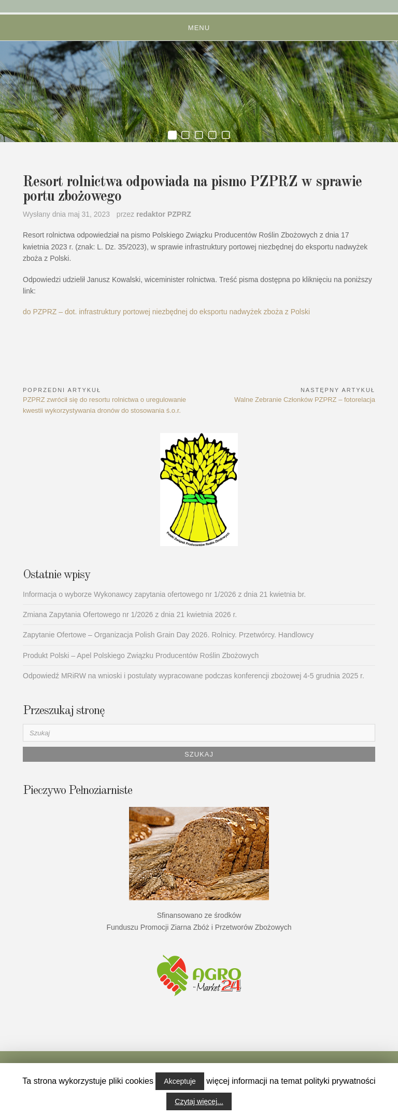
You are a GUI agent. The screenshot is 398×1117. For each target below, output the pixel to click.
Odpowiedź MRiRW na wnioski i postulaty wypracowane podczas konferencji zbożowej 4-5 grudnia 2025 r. (193, 676)
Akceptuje (179, 1081)
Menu (199, 28)
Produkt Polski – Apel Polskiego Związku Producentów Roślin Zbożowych (141, 655)
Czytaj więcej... (199, 1101)
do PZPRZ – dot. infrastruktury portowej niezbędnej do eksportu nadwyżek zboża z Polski (166, 312)
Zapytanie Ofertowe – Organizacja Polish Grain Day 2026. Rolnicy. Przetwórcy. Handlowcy (168, 635)
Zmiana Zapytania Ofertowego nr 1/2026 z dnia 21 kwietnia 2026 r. (130, 614)
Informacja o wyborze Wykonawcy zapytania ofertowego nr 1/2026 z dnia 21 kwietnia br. (164, 594)
